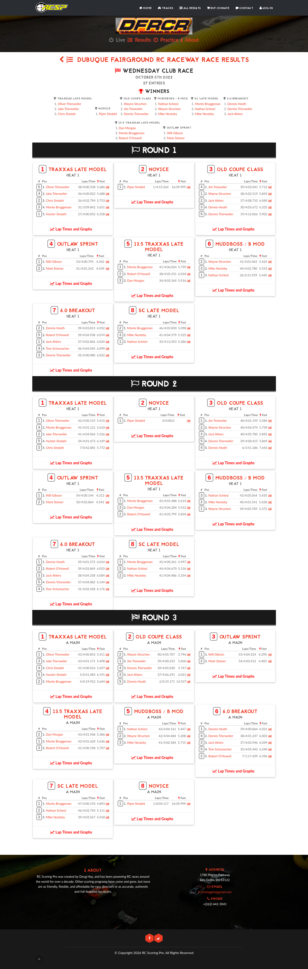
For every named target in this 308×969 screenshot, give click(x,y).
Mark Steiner (176, 138)
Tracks (165, 8)
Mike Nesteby (167, 114)
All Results (190, 8)
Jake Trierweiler (68, 109)
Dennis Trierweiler (136, 114)
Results (139, 40)
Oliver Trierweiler (69, 104)
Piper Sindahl (108, 114)
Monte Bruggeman (207, 104)
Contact (244, 8)
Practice (165, 40)
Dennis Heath (236, 104)
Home (145, 8)
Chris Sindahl (67, 114)
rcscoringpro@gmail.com (215, 892)
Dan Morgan (127, 128)
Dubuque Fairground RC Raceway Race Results (154, 60)
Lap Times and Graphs (71, 229)
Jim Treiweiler (133, 109)
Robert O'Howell (130, 138)
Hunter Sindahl (56, 214)
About (190, 40)
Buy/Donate (218, 8)
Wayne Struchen (135, 104)
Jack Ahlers (235, 114)
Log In (266, 8)
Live (117, 40)
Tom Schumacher (57, 348)
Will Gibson (175, 133)
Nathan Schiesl (168, 104)
